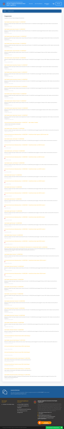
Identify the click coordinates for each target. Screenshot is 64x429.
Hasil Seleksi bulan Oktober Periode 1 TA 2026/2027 (15, 101)
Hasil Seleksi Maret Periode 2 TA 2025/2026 (13, 235)
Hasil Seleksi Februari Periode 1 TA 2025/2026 (14, 279)
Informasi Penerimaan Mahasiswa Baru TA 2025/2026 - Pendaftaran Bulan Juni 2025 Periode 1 (24, 181)
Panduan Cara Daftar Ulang (8, 404)
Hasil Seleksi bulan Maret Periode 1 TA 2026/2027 (14, 29)
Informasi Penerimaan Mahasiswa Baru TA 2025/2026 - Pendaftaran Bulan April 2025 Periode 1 (24, 241)
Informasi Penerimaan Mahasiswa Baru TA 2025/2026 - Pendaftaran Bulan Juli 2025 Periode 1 (24, 157)
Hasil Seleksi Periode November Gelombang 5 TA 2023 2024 (17, 358)
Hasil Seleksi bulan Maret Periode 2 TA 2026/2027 (15, 22)
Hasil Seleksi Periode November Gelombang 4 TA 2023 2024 (17, 368)
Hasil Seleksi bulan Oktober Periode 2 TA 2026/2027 (15, 93)
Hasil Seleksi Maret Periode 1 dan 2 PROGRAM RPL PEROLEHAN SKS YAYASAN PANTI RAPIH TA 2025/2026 (25, 247)
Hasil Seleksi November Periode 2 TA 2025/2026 (14, 315)
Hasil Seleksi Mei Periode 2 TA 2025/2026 (13, 187)
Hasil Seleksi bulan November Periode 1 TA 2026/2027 (15, 86)
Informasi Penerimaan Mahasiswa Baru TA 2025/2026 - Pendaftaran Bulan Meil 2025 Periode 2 (24, 205)
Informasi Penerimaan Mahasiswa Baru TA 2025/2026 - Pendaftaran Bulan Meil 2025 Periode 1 (24, 217)
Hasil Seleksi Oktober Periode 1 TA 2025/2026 (14, 329)
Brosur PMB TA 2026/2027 (23, 404)
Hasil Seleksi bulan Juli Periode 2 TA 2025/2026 (14, 128)
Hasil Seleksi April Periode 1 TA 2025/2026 (13, 223)
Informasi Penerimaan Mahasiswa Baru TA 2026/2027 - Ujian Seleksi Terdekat (21, 122)
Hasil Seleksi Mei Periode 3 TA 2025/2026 (13, 175)
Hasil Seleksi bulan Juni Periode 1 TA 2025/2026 (14, 163)
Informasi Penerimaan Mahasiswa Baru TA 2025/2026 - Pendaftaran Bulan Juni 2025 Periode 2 (24, 169)
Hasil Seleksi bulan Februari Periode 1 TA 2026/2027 (15, 43)
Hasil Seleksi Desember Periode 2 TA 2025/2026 (14, 301)
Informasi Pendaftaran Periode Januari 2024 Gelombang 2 (17, 352)
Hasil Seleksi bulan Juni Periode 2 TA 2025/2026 (14, 151)
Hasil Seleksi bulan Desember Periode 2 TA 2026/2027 (16, 65)
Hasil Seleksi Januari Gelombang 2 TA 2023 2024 (14, 340)
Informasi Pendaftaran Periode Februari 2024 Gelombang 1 (17, 346)
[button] (47, 4)
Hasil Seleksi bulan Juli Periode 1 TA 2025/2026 (14, 139)
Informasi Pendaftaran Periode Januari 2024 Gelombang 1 (17, 364)
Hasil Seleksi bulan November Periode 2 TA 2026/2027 (16, 79)
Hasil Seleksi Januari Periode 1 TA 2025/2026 (13, 293)
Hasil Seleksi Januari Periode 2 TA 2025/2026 (13, 286)
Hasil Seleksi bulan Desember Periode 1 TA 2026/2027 (15, 72)
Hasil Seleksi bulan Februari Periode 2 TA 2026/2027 (15, 36)
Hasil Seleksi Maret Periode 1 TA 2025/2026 (13, 254)
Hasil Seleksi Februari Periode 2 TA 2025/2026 (14, 266)
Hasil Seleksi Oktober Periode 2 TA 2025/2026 (14, 322)
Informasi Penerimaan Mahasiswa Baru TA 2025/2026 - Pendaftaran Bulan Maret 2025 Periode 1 (25, 273)
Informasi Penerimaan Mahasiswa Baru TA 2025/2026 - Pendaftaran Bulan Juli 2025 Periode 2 (24, 145)
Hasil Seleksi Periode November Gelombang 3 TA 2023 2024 (17, 374)
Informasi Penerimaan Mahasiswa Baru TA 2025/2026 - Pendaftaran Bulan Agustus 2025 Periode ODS (26, 134)
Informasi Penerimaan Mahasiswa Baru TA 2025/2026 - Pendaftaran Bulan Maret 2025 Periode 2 (25, 260)
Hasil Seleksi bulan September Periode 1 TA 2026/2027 (16, 115)
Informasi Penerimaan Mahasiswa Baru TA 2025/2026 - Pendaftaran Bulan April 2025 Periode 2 (24, 229)
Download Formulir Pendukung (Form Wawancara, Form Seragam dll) (24, 411)
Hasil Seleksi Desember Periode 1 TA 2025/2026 (14, 308)
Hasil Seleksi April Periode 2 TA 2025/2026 (13, 211)
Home (4, 11)
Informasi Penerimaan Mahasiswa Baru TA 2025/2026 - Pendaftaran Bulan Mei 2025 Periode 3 (24, 193)
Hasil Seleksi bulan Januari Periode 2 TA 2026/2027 (15, 50)
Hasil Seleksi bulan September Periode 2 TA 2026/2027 (16, 108)
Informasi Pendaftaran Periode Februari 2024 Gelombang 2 (17, 335)
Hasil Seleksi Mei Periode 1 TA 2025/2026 (13, 199)
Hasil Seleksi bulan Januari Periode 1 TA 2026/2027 (15, 57)
